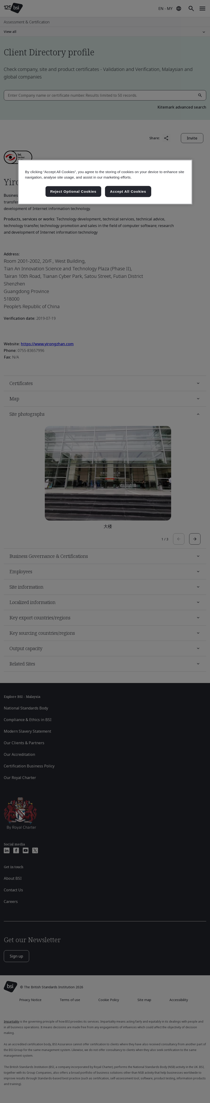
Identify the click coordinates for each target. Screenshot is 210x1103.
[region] (105, 182)
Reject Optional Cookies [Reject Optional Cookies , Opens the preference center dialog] (73, 191)
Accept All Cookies (128, 191)
